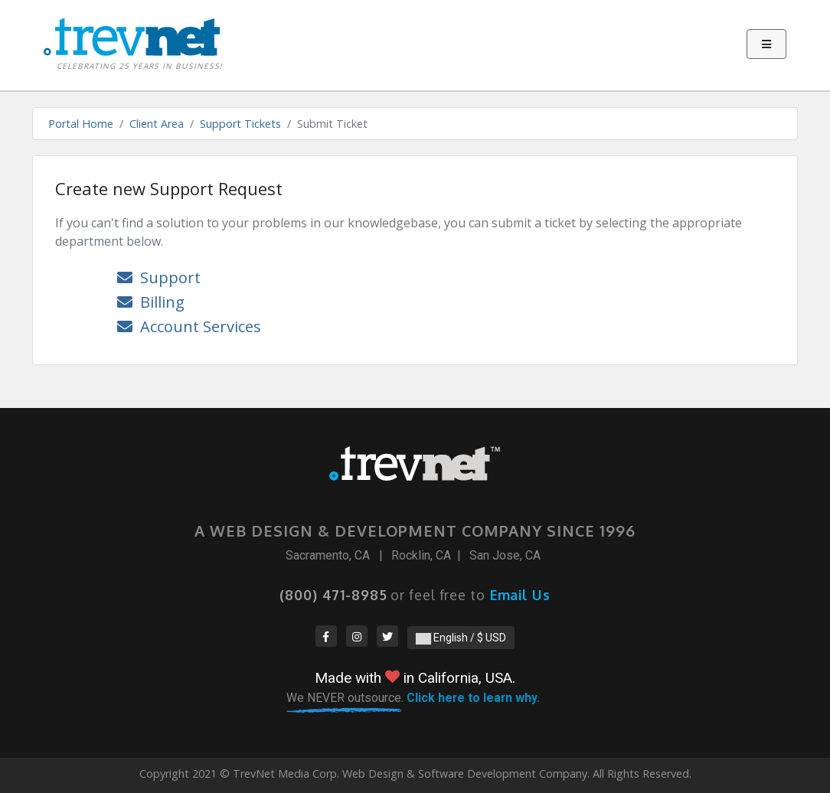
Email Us (520, 594)
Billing (151, 302)
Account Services (189, 326)
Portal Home (80, 123)
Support (159, 277)
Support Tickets (240, 123)
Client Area (156, 123)
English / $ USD (461, 638)
